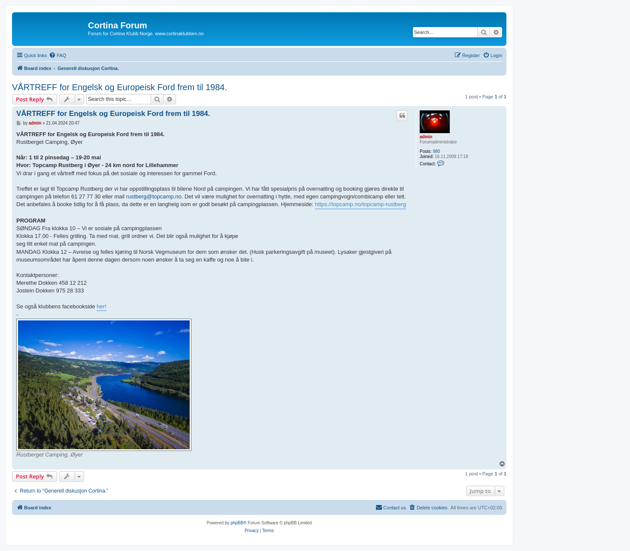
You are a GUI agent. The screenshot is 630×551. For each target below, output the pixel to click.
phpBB (236, 523)
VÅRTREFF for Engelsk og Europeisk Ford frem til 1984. (119, 87)
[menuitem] (57, 55)
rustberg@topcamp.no (154, 196)
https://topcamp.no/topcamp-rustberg (360, 204)
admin (426, 136)
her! (101, 306)
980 (436, 151)
